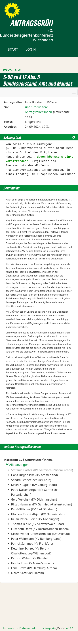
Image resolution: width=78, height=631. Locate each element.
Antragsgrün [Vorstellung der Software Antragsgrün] (49, 628)
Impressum (10, 628)
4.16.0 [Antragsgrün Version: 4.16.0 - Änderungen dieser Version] (69, 628)
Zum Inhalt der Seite (16, 9)
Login (31, 49)
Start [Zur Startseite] (13, 49)
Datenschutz (28, 628)
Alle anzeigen (17, 465)
